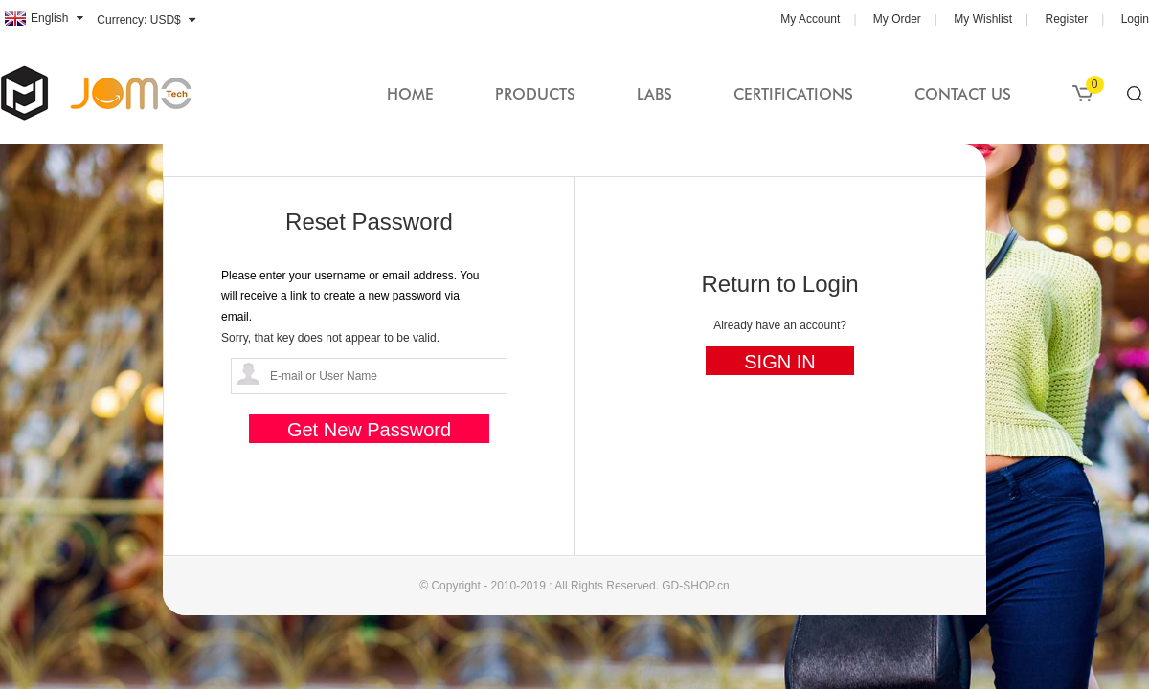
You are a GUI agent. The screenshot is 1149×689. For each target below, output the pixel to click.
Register (1066, 19)
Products (535, 94)
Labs (654, 94)
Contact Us (962, 94)
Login (1135, 19)
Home (410, 94)
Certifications (793, 94)
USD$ (165, 20)
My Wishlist (983, 19)
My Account (810, 19)
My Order (897, 19)
